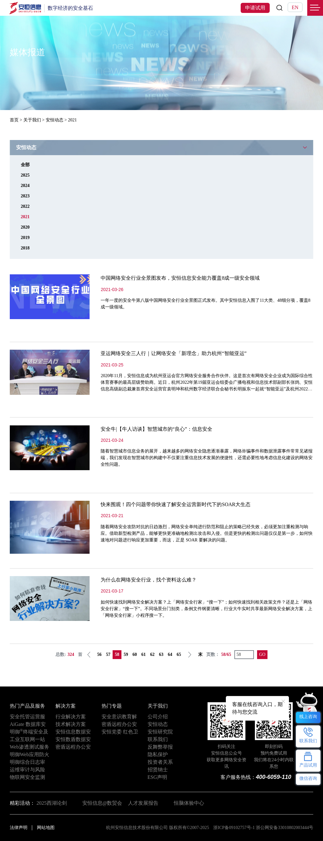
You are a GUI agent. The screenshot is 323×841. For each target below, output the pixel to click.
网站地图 (46, 827)
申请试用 (255, 7)
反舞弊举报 (160, 747)
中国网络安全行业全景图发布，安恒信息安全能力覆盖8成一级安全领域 (180, 278)
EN (295, 7)
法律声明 (18, 827)
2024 (25, 185)
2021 (25, 216)
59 (126, 654)
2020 (25, 227)
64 (170, 654)
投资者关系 (160, 762)
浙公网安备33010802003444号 (284, 827)
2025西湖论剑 (52, 803)
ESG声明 (157, 777)
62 (152, 654)
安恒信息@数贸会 (102, 803)
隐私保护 (158, 754)
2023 (25, 196)
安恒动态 (54, 120)
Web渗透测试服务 (29, 747)
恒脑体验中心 (189, 803)
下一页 (189, 654)
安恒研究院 (160, 731)
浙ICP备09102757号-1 (234, 827)
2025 (25, 175)
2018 (25, 248)
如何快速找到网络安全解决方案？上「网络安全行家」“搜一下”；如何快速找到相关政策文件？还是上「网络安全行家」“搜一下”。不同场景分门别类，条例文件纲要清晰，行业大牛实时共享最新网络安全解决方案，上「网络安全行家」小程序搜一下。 (206, 609)
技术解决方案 (71, 724)
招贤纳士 (158, 769)
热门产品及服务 (27, 706)
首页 (14, 120)
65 (179, 654)
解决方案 (66, 706)
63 (161, 654)
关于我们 (32, 120)
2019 (25, 237)
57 (108, 654)
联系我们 (158, 739)
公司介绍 (158, 716)
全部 (25, 164)
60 (134, 654)
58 (117, 654)
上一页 (89, 654)
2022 (25, 206)
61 (143, 654)
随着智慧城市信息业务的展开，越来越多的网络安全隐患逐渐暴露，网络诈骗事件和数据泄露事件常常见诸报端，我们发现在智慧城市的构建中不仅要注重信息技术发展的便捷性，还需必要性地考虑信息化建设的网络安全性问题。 (207, 458)
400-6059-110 (273, 777)
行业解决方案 (71, 716)
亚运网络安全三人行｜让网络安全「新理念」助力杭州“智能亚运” (173, 353)
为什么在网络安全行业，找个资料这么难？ (149, 579)
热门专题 (112, 706)
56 (99, 654)
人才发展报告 (143, 803)
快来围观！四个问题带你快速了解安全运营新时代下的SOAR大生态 (175, 504)
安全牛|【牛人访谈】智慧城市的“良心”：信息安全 (156, 429)
